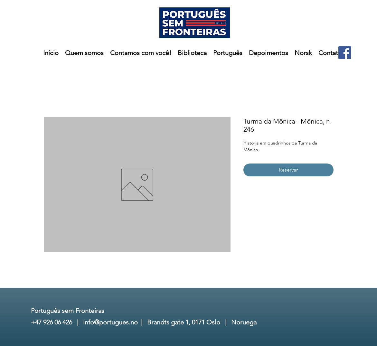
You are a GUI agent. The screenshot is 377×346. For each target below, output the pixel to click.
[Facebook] (344, 52)
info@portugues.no (110, 322)
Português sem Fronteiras (67, 310)
